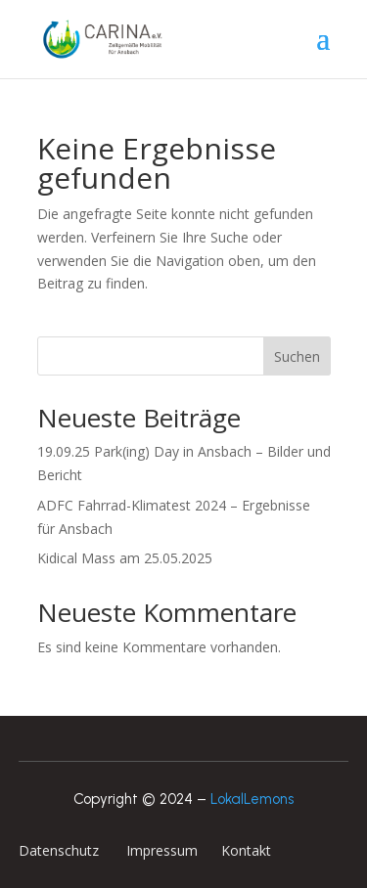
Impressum (160, 850)
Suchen (297, 356)
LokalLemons (252, 799)
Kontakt (244, 850)
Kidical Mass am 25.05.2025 (124, 558)
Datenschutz (61, 850)
